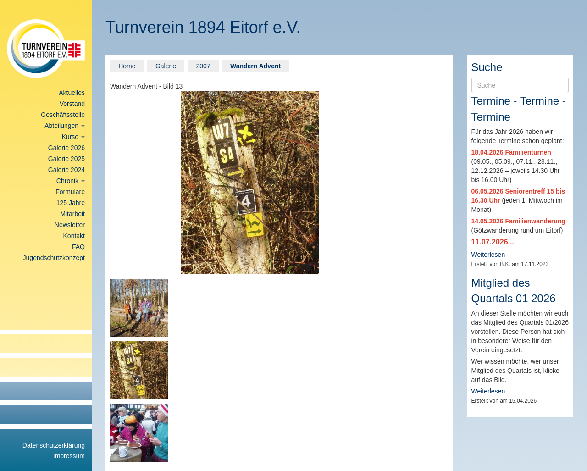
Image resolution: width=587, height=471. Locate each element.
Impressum (69, 456)
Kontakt (74, 235)
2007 (203, 66)
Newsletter (70, 224)
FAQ (78, 246)
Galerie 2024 (66, 169)
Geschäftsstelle (63, 114)
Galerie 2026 (66, 147)
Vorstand (72, 103)
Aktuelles (72, 92)
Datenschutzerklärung (53, 445)
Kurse (73, 136)
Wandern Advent (255, 66)
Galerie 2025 (66, 158)
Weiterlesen (488, 254)
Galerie (165, 66)
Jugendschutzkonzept (54, 257)
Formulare (70, 191)
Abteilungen (64, 125)
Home (126, 66)
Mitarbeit (72, 213)
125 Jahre (70, 202)
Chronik (70, 180)
